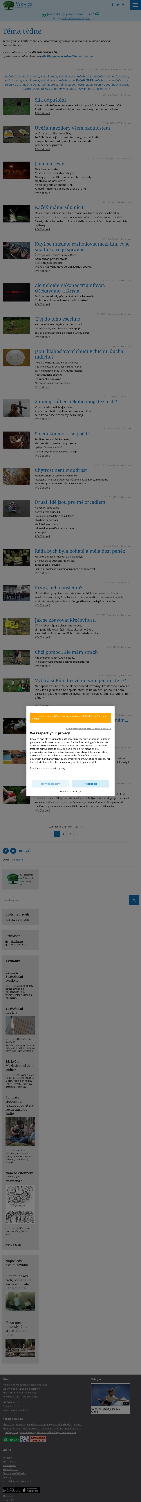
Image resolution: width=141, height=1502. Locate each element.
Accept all (91, 783)
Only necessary (50, 783)
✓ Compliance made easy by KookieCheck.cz (88, 728)
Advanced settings (70, 791)
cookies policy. (58, 768)
